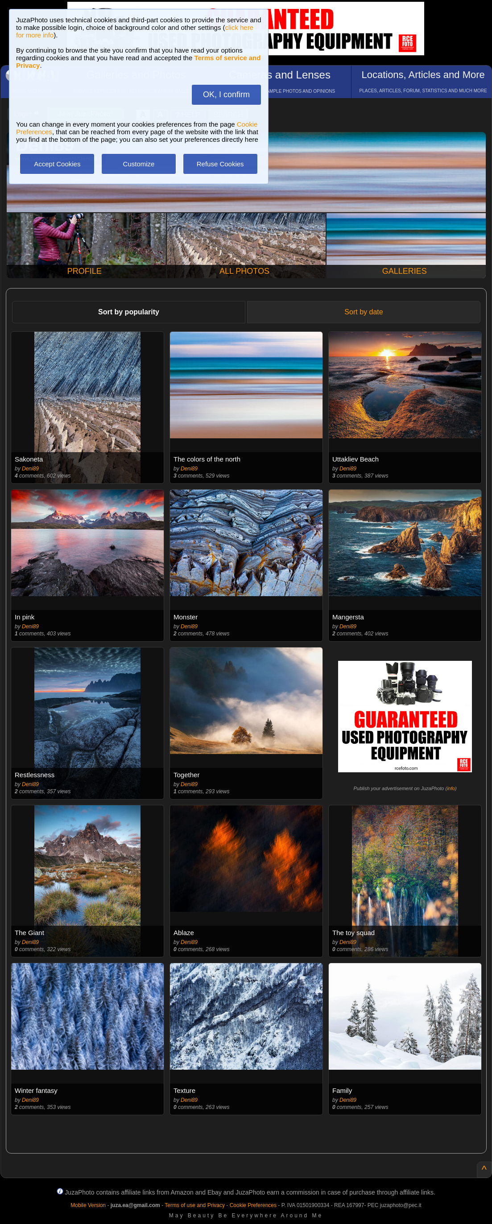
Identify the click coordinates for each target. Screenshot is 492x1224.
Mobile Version (88, 1205)
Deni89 (30, 469)
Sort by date (363, 312)
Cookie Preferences (253, 1205)
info (451, 788)
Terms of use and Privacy (195, 1205)
